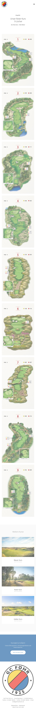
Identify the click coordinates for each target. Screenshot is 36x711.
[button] (33, 1)
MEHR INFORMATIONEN (18, 652)
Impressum (22, 705)
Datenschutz (14, 705)
